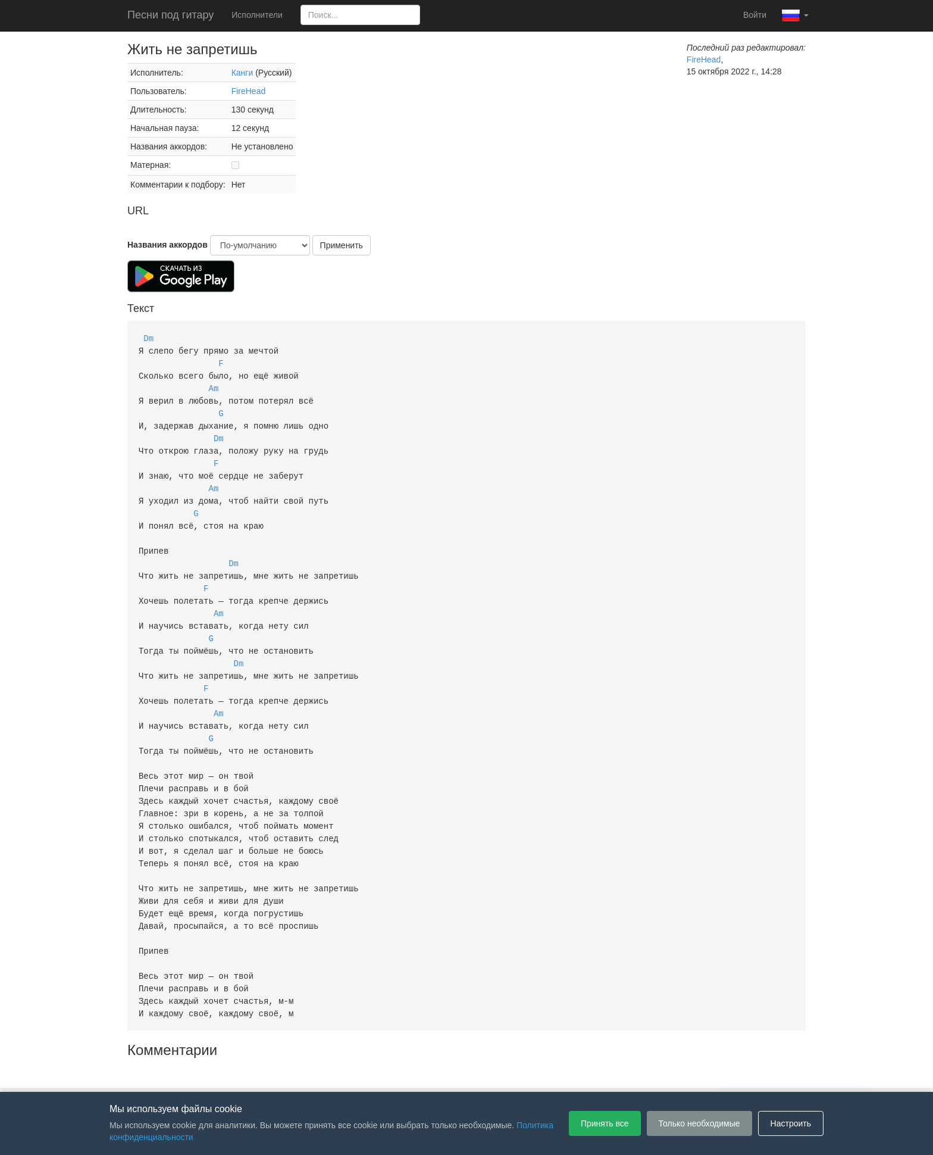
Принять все (605, 1123)
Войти (754, 15)
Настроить (791, 1123)
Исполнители (256, 15)
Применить (341, 245)
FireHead (248, 91)
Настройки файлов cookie (600, 1074)
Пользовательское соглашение (344, 1074)
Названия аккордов (167, 244)
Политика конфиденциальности (476, 1074)
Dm (148, 338)
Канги (242, 72)
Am (214, 385)
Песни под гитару (170, 15)
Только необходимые (699, 1123)
